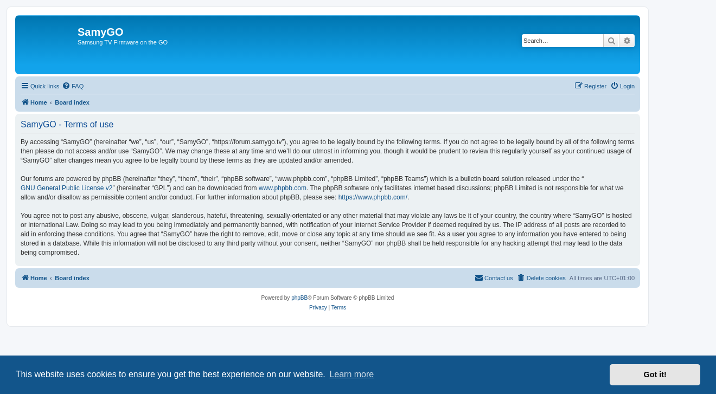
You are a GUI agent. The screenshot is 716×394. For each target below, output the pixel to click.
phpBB (299, 298)
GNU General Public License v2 (66, 188)
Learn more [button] (351, 374)
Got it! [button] (655, 374)
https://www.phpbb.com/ (372, 197)
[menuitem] (73, 86)
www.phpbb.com (282, 188)
